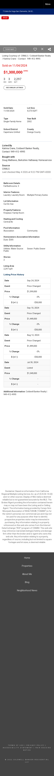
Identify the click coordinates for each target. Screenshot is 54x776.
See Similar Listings (14, 88)
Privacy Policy (35, 745)
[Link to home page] (4, 4)
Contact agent (9, 49)
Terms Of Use (16, 745)
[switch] (35, 49)
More (47, 4)
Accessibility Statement (18, 747)
